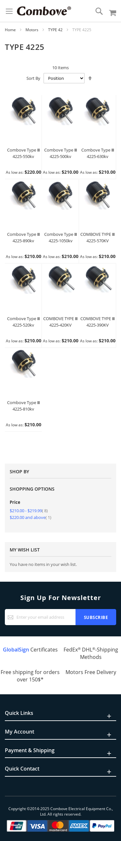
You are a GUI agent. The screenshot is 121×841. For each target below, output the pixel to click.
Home (11, 29)
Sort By (33, 78)
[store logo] (43, 11)
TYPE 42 (56, 29)
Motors (32, 29)
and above (30, 517)
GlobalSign (16, 649)
